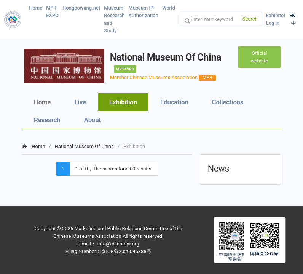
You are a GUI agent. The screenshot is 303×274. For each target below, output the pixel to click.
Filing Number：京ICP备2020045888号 (108, 251)
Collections (228, 102)
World (168, 8)
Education (174, 102)
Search (250, 19)
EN (292, 15)
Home (35, 8)
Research (47, 120)
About (92, 120)
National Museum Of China (84, 146)
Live (80, 102)
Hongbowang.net (81, 8)
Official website (259, 57)
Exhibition (123, 102)
